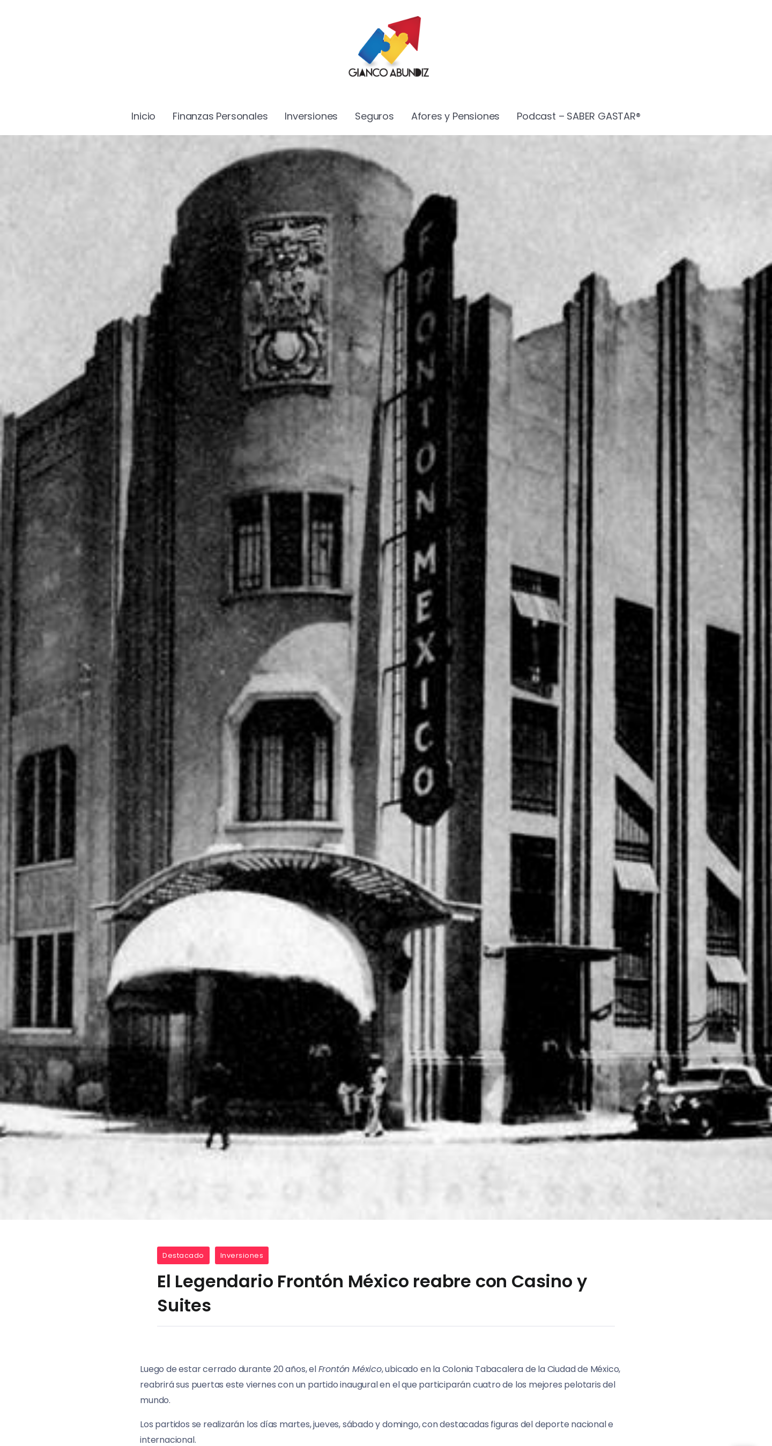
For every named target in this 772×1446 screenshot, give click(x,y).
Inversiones (242, 1255)
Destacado (183, 1255)
